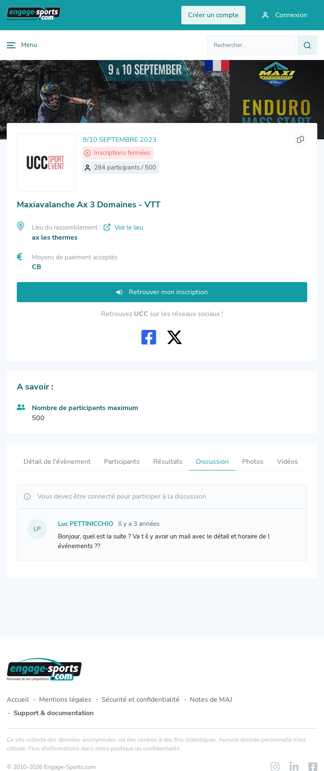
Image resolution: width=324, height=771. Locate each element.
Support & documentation (53, 713)
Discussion (212, 461)
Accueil (18, 699)
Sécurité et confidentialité (141, 699)
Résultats (168, 461)
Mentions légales (65, 699)
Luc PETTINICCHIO (85, 524)
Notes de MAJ (211, 699)
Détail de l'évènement (57, 461)
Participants (122, 461)
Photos (253, 461)
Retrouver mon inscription (162, 292)
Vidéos (287, 461)
